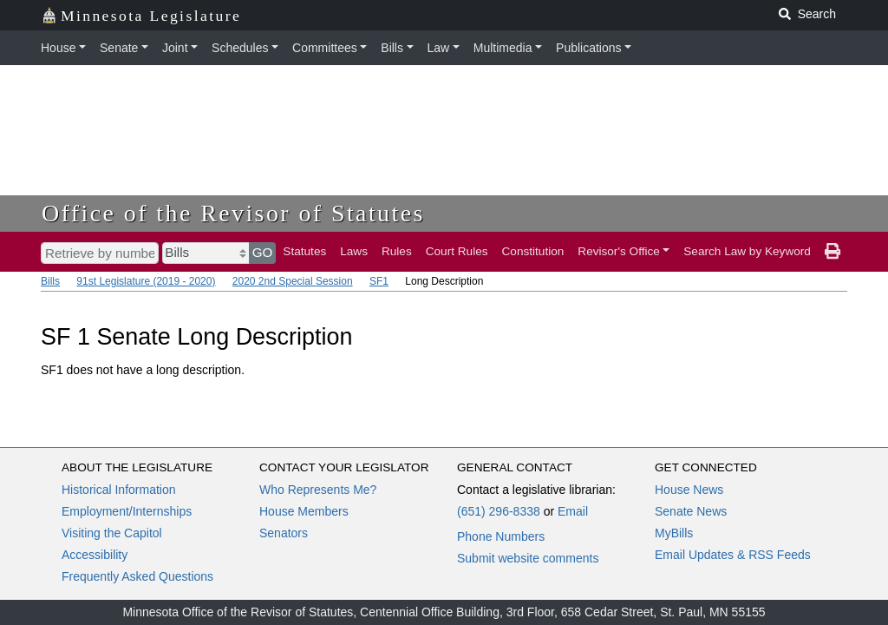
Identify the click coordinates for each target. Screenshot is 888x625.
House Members (304, 511)
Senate (119, 48)
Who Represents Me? (317, 490)
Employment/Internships (127, 511)
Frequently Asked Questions (137, 576)
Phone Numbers (501, 536)
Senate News (691, 511)
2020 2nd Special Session (292, 281)
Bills (392, 48)
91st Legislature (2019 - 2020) (145, 281)
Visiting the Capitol (112, 533)
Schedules (240, 48)
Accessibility (94, 555)
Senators (283, 533)
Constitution (533, 251)
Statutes (304, 251)
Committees (324, 48)
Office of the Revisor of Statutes (233, 213)
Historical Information (119, 490)
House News (689, 490)
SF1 (378, 281)
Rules (397, 251)
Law (439, 48)
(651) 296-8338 (498, 511)
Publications (589, 48)
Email (573, 511)
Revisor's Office (619, 251)
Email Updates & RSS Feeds (733, 555)
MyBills (674, 533)
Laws (354, 251)
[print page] (832, 252)
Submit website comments (527, 558)
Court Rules (457, 251)
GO (262, 252)
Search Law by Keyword (747, 251)
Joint (175, 48)
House (58, 48)
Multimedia (502, 48)
